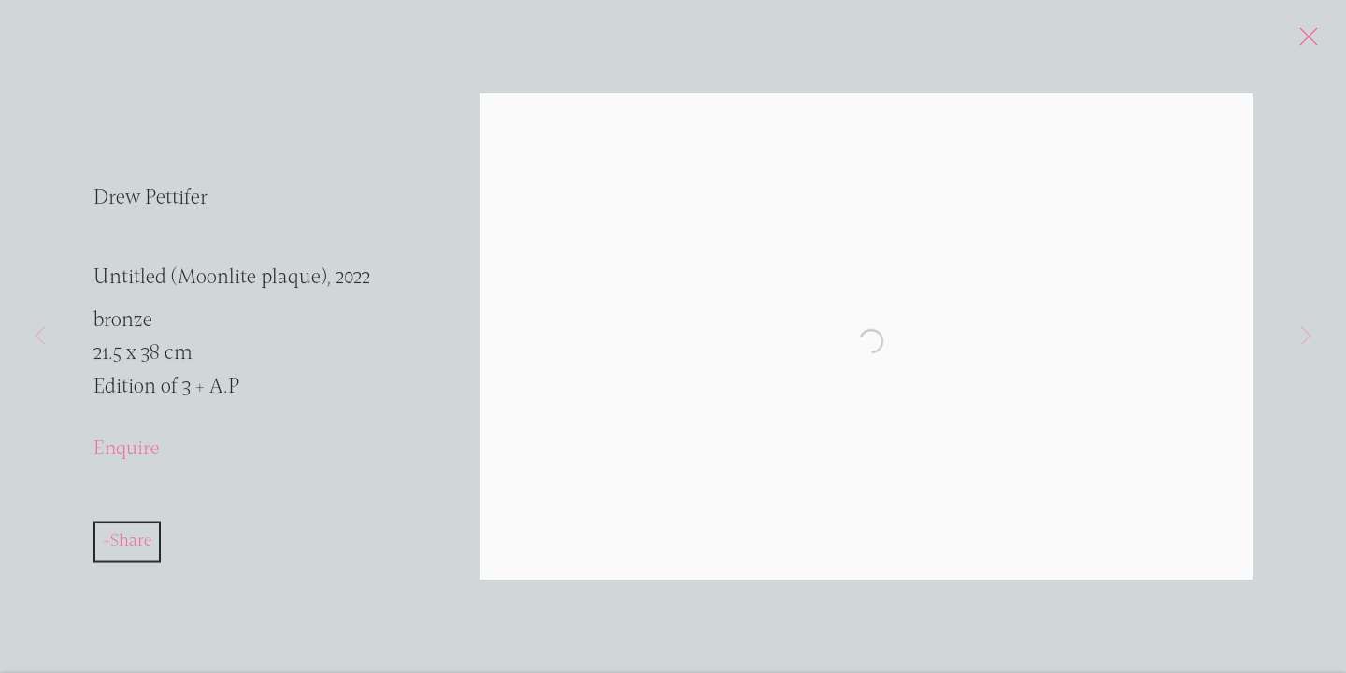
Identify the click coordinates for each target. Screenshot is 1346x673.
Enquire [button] (126, 455)
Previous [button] (40, 336)
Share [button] (130, 545)
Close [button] (1308, 42)
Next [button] (1306, 336)
